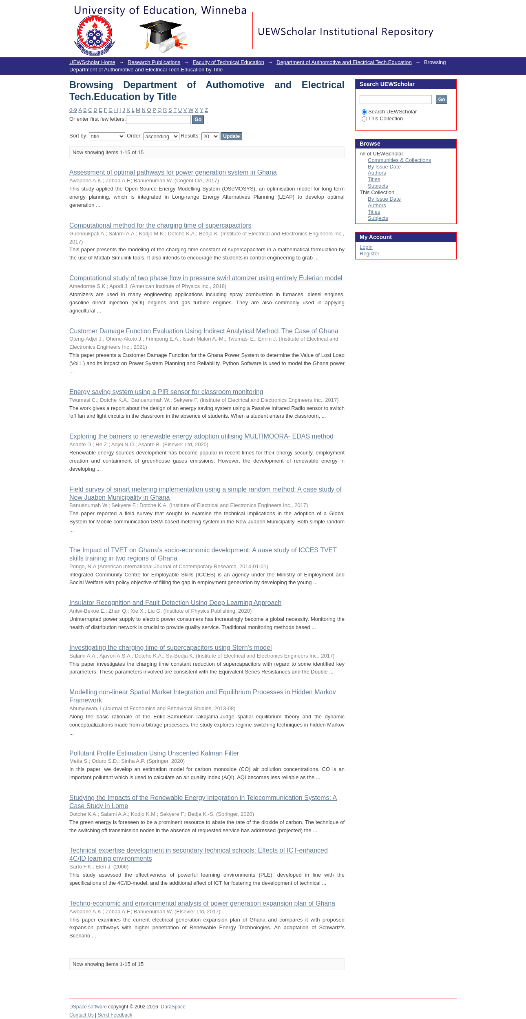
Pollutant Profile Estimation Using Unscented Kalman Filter (154, 753)
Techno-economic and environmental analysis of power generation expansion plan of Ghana (202, 903)
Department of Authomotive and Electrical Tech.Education (343, 62)
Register (369, 253)
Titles (374, 179)
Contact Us (81, 1015)
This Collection (382, 118)
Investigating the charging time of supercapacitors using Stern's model (170, 647)
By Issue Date (384, 167)
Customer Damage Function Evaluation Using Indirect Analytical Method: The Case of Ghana (203, 331)
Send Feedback (115, 1015)
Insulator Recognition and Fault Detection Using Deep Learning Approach (175, 602)
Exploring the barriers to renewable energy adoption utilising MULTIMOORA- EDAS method (201, 436)
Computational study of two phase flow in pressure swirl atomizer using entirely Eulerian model (206, 278)
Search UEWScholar (389, 112)
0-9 (73, 110)
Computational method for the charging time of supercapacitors (160, 225)
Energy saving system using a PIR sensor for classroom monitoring (166, 391)
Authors (377, 173)
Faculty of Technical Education (228, 62)
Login (450, 10)
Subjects (378, 186)
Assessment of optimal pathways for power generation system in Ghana (173, 172)
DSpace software (88, 1007)
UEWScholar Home (92, 62)
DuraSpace (173, 1007)
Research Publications (154, 62)
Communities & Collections (399, 160)
